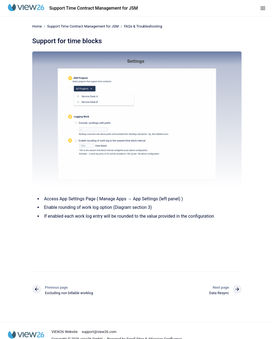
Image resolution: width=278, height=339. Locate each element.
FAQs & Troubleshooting (143, 26)
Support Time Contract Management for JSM (93, 8)
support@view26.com (99, 332)
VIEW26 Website (65, 332)
